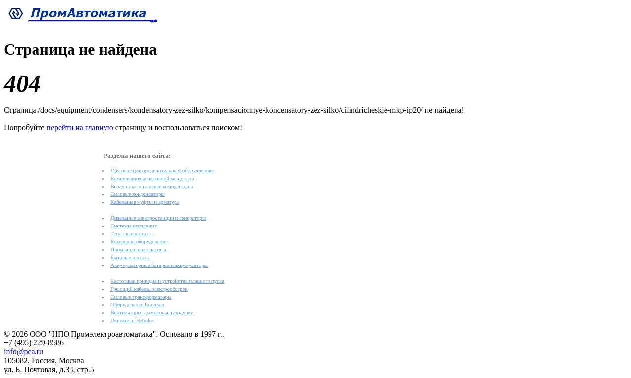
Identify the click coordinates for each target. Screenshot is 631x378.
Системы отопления (133, 225)
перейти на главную (79, 127)
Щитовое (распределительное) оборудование (162, 170)
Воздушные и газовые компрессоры (151, 186)
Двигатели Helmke (131, 320)
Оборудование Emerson (137, 304)
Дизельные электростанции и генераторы (158, 218)
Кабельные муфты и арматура (144, 202)
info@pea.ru (23, 351)
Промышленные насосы (138, 249)
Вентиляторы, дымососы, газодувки (151, 312)
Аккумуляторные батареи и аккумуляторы (159, 265)
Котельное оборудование (139, 241)
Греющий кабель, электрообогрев (148, 289)
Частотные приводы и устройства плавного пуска (167, 281)
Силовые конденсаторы (137, 194)
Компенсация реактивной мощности (152, 178)
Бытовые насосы (129, 257)
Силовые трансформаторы (140, 297)
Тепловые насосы (130, 233)
